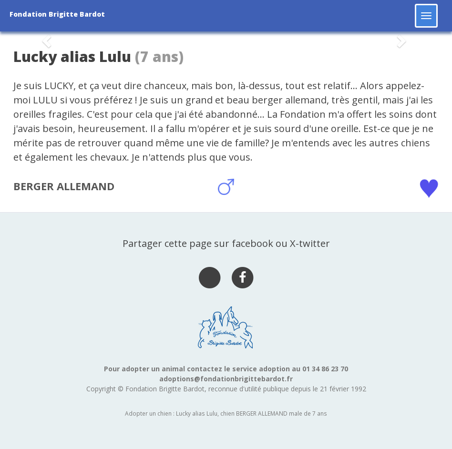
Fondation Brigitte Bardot (57, 14)
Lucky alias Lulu (72, 56)
